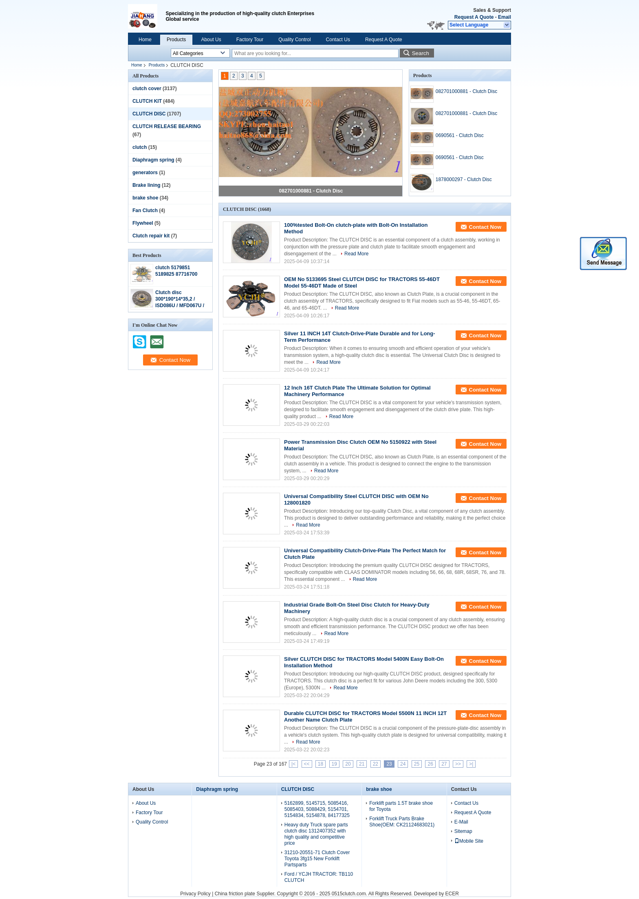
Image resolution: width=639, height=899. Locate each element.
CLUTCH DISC (148, 114)
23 (389, 764)
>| (471, 764)
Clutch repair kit (151, 236)
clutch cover (146, 88)
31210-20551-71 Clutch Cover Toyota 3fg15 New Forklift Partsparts (317, 859)
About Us (211, 39)
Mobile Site (468, 841)
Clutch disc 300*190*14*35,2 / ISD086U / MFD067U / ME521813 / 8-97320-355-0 (179, 305)
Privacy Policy (195, 894)
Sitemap (463, 831)
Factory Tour (249, 39)
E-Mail (461, 822)
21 (361, 764)
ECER (451, 894)
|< (293, 764)
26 (430, 764)
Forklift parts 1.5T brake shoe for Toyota (401, 806)
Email (504, 17)
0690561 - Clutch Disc (460, 135)
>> (458, 764)
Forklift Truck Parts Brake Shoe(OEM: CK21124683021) (401, 822)
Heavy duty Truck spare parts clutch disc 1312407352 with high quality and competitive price (316, 834)
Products (176, 39)
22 (375, 764)
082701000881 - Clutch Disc (311, 191)
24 (402, 764)
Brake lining (146, 185)
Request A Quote (474, 17)
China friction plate (235, 894)
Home (145, 39)
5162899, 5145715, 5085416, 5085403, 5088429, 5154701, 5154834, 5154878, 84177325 (317, 809)
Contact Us (338, 39)
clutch (139, 147)
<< (307, 764)
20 (347, 764)
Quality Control (294, 39)
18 (320, 764)
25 (416, 764)
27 (444, 764)
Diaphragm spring (153, 160)
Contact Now (485, 227)
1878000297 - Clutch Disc (464, 179)
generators (145, 172)
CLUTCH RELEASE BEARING (166, 126)
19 (334, 764)
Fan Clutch (145, 210)
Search (420, 53)
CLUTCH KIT (147, 101)
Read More (356, 254)
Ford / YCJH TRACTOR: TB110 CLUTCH (318, 877)
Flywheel (142, 223)
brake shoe (145, 198)
